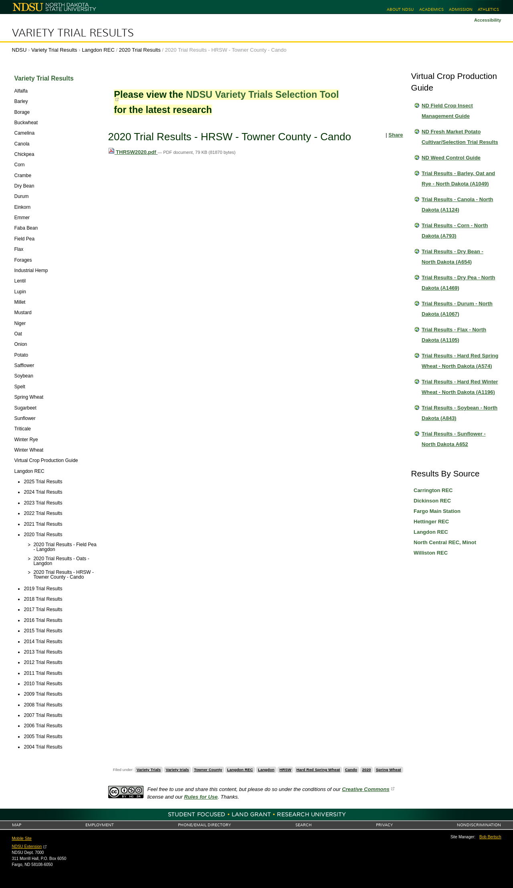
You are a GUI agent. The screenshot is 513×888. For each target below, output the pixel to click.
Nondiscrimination (479, 824)
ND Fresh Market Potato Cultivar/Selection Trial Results (460, 137)
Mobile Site (22, 838)
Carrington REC (433, 490)
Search (303, 824)
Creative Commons (365, 789)
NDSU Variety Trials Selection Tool (262, 94)
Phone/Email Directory (204, 824)
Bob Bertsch (490, 837)
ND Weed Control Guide (451, 158)
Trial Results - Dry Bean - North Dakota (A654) (452, 256)
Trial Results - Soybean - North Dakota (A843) (459, 413)
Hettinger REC (431, 522)
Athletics (488, 9)
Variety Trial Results (73, 32)
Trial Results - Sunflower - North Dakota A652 (454, 439)
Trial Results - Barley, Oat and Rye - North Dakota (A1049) (458, 178)
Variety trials (177, 769)
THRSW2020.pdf (133, 152)
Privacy (384, 824)
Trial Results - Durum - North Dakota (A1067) (457, 309)
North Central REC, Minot (445, 542)
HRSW (285, 769)
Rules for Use (201, 797)
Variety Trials (149, 769)
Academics (431, 9)
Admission (461, 9)
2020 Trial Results (140, 50)
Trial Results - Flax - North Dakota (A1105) (454, 335)
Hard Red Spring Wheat (318, 769)
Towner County (208, 769)
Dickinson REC (432, 501)
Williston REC (431, 553)
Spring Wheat (388, 769)
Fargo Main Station (437, 511)
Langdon (266, 769)
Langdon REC (98, 50)
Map (16, 824)
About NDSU (400, 9)
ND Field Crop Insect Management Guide (447, 111)
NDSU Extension (27, 846)
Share (395, 135)
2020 (366, 769)
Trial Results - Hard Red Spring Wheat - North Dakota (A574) (460, 361)
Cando (351, 769)
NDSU (19, 50)
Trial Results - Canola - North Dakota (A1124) (457, 204)
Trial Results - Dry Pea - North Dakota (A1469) (458, 282)
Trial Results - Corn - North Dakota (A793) (455, 230)
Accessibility (487, 20)
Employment (99, 824)
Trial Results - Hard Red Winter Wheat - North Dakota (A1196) (460, 387)
